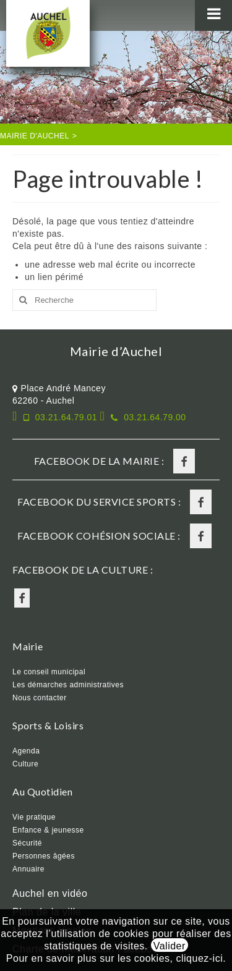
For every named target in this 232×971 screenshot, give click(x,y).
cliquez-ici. (201, 958)
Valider (169, 946)
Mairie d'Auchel (34, 136)
